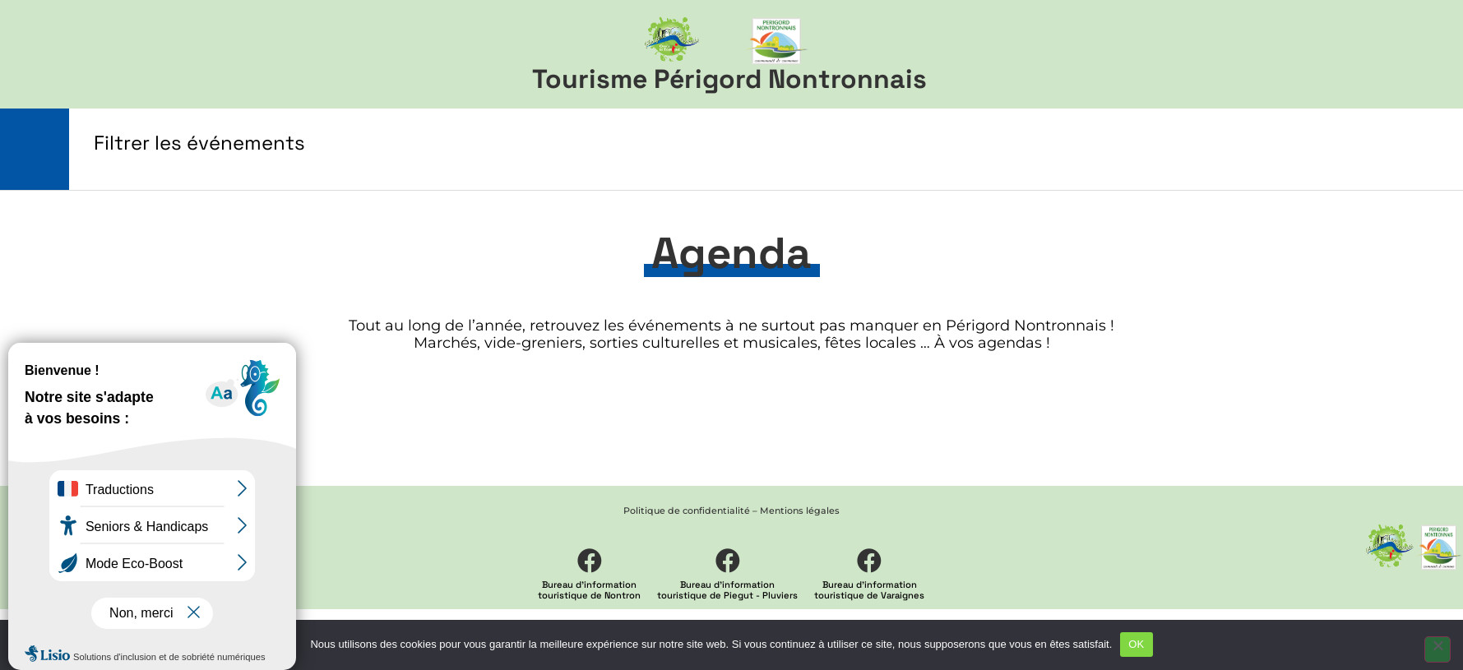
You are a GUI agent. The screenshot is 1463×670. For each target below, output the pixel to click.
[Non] (1437, 649)
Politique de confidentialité (686, 510)
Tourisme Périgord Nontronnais (729, 78)
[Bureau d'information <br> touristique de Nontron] (589, 560)
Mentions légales (800, 510)
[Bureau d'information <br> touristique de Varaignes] (869, 560)
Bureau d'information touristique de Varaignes (869, 590)
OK (1136, 644)
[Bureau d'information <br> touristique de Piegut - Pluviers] (727, 560)
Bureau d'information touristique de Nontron (589, 590)
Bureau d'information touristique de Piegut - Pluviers (727, 590)
